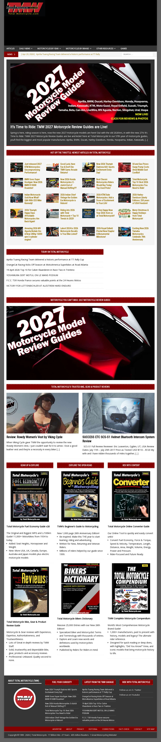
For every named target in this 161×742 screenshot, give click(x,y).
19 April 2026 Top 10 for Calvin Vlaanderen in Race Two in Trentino (40, 269)
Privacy (80, 729)
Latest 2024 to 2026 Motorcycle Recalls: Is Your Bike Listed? (69, 231)
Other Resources (104, 48)
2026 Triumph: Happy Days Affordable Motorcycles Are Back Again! (32, 216)
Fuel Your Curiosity (62, 682)
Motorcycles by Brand (77, 48)
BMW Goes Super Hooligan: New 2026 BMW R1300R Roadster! (60, 697)
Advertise (57, 729)
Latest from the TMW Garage (99, 682)
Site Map (151, 729)
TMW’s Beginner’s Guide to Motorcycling (77, 526)
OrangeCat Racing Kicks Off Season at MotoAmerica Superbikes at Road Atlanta (47, 264)
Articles (10, 48)
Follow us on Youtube (129, 694)
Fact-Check (124, 729)
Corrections (108, 729)
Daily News (24, 48)
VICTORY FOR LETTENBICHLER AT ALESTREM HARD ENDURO (38, 285)
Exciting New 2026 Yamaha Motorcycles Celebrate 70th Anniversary (140, 234)
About (69, 729)
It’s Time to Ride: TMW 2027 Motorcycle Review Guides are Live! (58, 127)
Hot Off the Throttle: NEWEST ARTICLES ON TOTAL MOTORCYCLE (80, 152)
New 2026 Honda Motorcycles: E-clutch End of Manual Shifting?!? (61, 704)
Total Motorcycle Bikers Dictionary (74, 618)
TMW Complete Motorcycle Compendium (129, 618)
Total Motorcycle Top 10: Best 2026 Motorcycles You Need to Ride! (59, 711)
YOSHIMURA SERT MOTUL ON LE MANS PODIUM (32, 275)
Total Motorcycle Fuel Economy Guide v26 (28, 526)
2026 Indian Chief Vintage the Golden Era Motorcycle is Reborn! (61, 718)
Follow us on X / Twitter (130, 689)
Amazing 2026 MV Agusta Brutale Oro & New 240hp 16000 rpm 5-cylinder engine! (33, 234)
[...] (146, 139)
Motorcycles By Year (47, 48)
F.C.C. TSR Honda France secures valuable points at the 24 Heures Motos (43, 280)
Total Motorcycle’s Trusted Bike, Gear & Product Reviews (80, 387)
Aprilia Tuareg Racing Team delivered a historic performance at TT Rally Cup (45, 259)
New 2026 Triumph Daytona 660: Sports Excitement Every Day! (61, 690)
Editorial (93, 729)
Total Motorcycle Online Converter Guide (128, 526)
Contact (138, 729)
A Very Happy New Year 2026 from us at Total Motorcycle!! (105, 213)
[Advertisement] (101, 24)
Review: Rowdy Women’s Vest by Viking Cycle (34, 437)
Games (124, 48)
